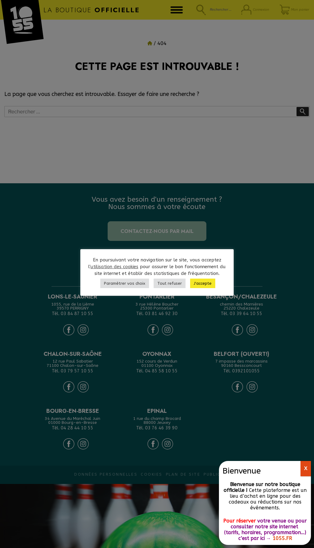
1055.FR (282, 538)
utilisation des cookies (114, 266)
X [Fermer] (305, 468)
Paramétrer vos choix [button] (124, 283)
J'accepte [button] (203, 283)
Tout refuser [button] (169, 283)
